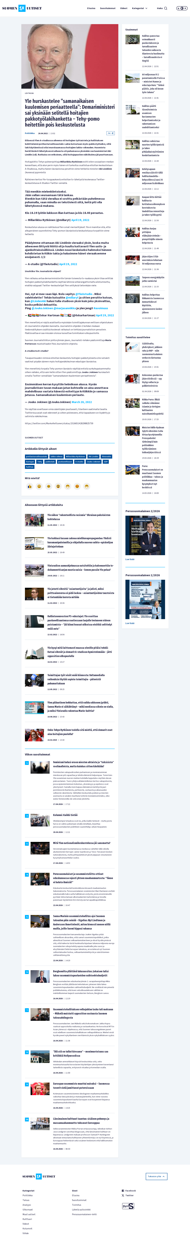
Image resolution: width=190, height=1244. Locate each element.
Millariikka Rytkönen (75, 456)
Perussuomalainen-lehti (84, 1214)
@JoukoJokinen (42, 308)
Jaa (110, 133)
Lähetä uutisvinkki (81, 1209)
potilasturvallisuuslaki (36, 456)
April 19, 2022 (80, 220)
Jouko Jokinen (93, 461)
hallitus (29, 466)
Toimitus (76, 1205)
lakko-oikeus (56, 456)
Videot (123, 8)
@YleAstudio (83, 294)
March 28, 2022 (82, 402)
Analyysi (27, 1205)
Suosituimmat (107, 8)
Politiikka (30, 133)
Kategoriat (140, 8)
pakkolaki (50, 461)
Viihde (26, 1233)
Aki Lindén (93, 456)
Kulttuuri (27, 1219)
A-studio (79, 461)
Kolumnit (27, 1228)
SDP (106, 461)
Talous (26, 1200)
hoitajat (30, 461)
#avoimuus (101, 308)
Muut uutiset (29, 1214)
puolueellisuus (65, 461)
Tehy (39, 461)
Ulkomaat (28, 1209)
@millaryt (72, 298)
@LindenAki (38, 301)
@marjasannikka (65, 308)
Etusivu (91, 8)
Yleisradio (106, 456)
